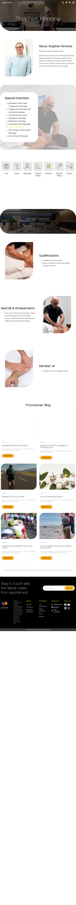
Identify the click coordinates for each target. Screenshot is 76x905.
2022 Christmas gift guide (51, 497)
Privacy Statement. (46, 629)
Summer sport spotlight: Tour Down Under (17, 547)
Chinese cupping (15, 127)
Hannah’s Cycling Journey (13, 497)
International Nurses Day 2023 (15, 445)
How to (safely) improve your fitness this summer (55, 547)
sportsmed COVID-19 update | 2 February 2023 (54, 446)
